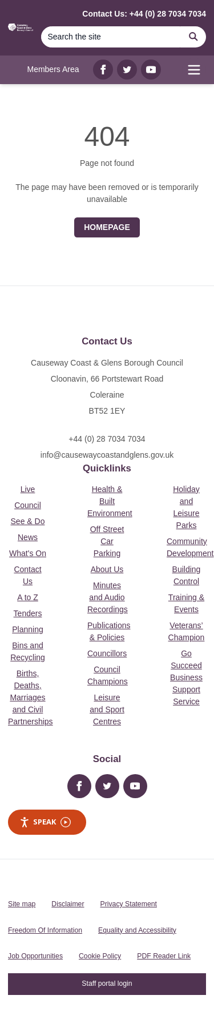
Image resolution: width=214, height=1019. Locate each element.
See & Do (28, 521)
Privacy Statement (128, 904)
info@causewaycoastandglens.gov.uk (107, 454)
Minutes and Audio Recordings (107, 597)
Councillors (107, 653)
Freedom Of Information (45, 930)
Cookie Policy (100, 956)
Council (27, 505)
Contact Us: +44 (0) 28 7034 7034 (144, 13)
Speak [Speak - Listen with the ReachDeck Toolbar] (45, 821)
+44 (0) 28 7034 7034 (106, 438)
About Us (107, 569)
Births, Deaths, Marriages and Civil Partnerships (30, 697)
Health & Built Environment (109, 501)
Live (28, 489)
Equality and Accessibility (137, 930)
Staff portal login (107, 984)
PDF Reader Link (164, 956)
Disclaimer (67, 904)
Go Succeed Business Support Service (186, 677)
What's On (27, 553)
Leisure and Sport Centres (107, 709)
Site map (21, 904)
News (28, 537)
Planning (27, 629)
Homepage (107, 227)
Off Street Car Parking (107, 541)
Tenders (28, 613)
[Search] (110, 36)
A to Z (27, 597)
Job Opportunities (35, 956)
